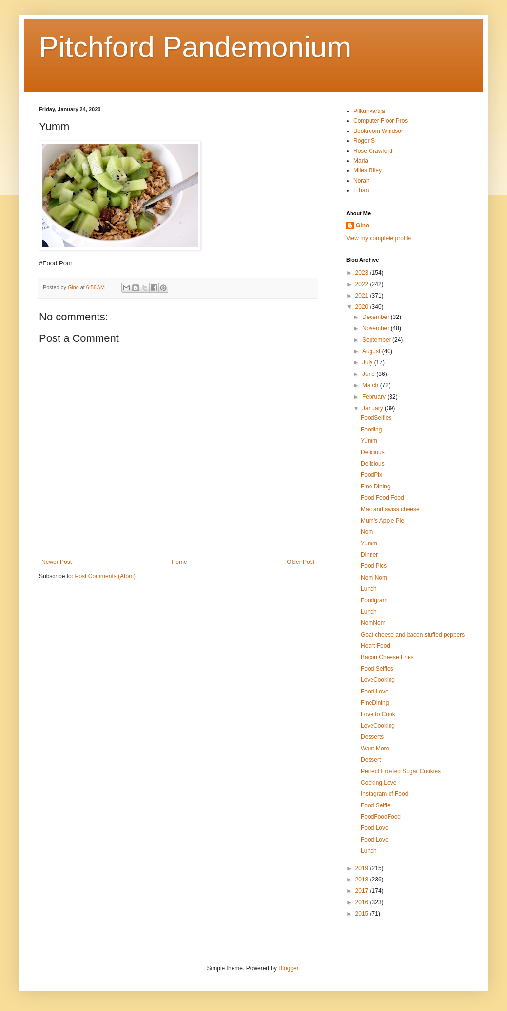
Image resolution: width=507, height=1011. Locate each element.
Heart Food (375, 645)
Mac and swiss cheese (390, 509)
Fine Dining (375, 486)
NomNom (373, 622)
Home (179, 562)
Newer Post (56, 562)
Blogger (288, 968)
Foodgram (374, 600)
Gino (362, 225)
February (374, 396)
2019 (362, 868)
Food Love (375, 691)
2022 (362, 284)
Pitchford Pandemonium (195, 47)
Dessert (371, 759)
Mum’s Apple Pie (382, 520)
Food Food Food (382, 497)
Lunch (369, 588)
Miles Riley (367, 170)
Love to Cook (378, 714)
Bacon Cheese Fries (387, 657)
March (371, 385)
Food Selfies (377, 668)
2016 (362, 902)
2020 (362, 306)
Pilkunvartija (369, 111)
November (376, 328)
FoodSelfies (376, 417)
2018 (362, 879)
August (372, 351)
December (376, 317)
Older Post (300, 562)
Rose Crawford (372, 151)
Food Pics (374, 565)
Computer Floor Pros (380, 120)
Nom (367, 531)
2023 (362, 272)
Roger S (364, 140)
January (373, 408)
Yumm (369, 440)
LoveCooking (378, 679)
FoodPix (371, 474)
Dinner (369, 554)
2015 (362, 913)
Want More (375, 748)
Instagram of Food (384, 793)
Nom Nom (374, 577)
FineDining (375, 702)
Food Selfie (375, 805)
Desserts (372, 736)
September (377, 340)
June (369, 374)
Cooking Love (378, 782)
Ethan (361, 190)
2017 (362, 890)
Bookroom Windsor (378, 131)
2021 (362, 295)
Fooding (371, 429)
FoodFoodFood (381, 816)
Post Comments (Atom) (105, 576)
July (368, 362)
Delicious (373, 452)
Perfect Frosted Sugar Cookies (401, 771)
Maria (360, 160)
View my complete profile (378, 238)
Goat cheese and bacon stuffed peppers (413, 634)
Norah (361, 180)
